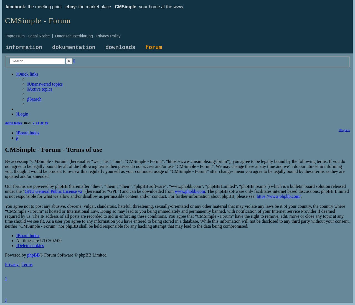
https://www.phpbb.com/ (279, 196)
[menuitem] (45, 84)
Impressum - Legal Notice (28, 36)
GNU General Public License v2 (53, 191)
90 (46, 122)
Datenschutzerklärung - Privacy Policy (88, 36)
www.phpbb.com (190, 191)
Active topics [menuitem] (13, 122)
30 (42, 122)
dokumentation (73, 47)
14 (37, 122)
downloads (120, 47)
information (24, 47)
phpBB (33, 255)
